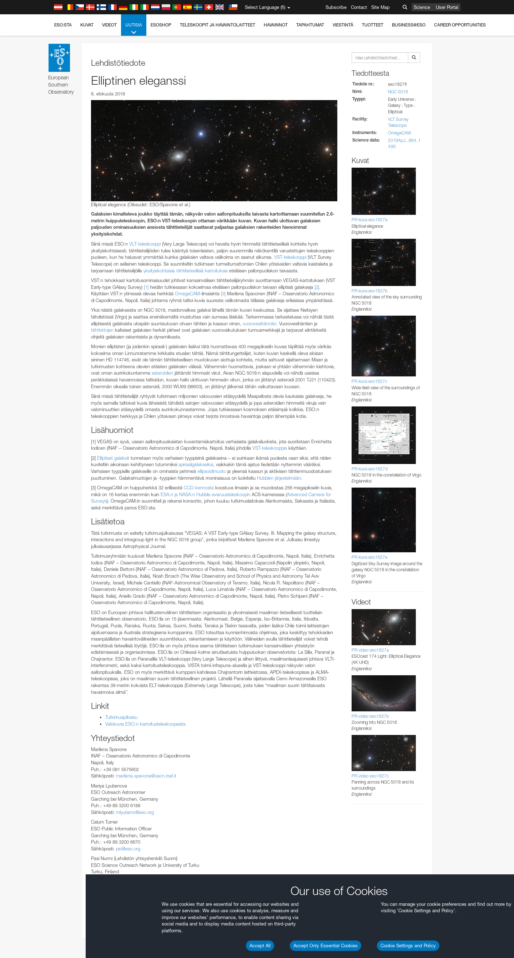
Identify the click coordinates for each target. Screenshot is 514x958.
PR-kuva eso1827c (369, 381)
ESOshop (161, 25)
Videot (109, 25)
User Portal (447, 7)
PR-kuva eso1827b (370, 290)
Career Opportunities (460, 25)
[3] (223, 293)
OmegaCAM (187, 293)
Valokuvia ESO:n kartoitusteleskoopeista (145, 724)
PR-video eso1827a (370, 650)
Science (422, 7)
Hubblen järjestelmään (279, 478)
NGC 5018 (398, 91)
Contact (359, 7)
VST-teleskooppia (269, 448)
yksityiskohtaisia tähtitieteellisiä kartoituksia (185, 270)
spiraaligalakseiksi (195, 464)
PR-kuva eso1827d (370, 468)
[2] (316, 287)
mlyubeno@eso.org (135, 812)
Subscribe (336, 7)
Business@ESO (408, 25)
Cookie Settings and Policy (408, 945)
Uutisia (133, 29)
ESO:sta (63, 25)
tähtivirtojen (102, 330)
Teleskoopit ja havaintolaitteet (217, 25)
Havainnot (276, 25)
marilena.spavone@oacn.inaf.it (146, 776)
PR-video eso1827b (370, 716)
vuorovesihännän (259, 323)
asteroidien (162, 373)
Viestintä (343, 25)
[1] (146, 287)
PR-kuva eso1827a (369, 219)
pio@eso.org (128, 848)
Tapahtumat (310, 25)
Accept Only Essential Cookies (325, 945)
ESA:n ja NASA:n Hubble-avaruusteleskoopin (205, 494)
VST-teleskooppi (290, 257)
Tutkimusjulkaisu (121, 717)
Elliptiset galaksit (113, 458)
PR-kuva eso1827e (369, 557)
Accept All (260, 945)
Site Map (380, 7)
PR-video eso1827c (370, 776)
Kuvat (87, 25)
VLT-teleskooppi (145, 244)
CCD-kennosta (199, 487)
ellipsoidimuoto (211, 471)
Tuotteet (372, 25)
